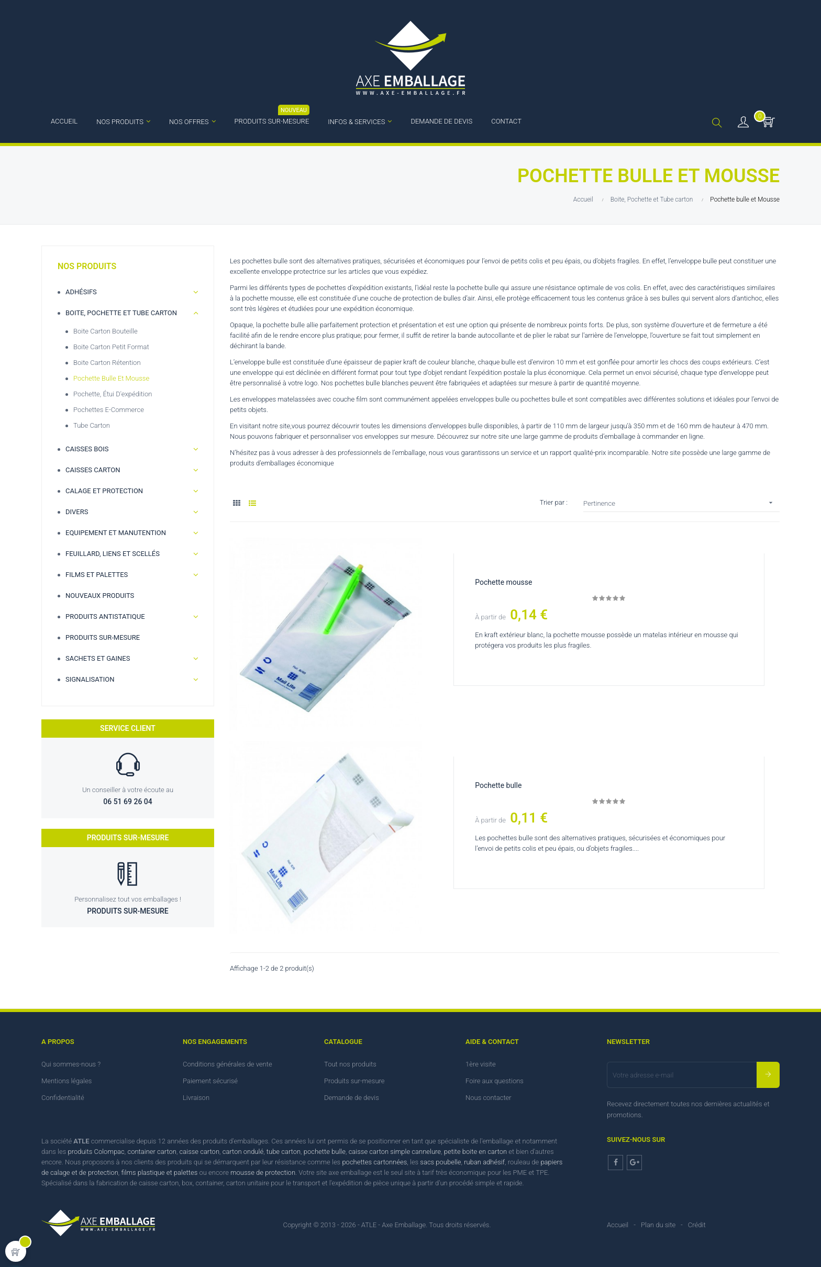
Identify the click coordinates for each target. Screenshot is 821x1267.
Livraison (196, 1097)
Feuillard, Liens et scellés (112, 554)
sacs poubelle (440, 1161)
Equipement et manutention (115, 533)
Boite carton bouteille (105, 331)
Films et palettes (96, 575)
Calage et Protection (104, 491)
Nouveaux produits (99, 595)
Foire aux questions (494, 1080)
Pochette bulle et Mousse (111, 378)
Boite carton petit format (111, 347)
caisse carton (199, 1151)
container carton (151, 1151)
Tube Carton (91, 425)
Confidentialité (62, 1097)
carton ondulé (243, 1151)
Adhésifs (81, 292)
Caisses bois (87, 449)
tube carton (284, 1151)
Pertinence (681, 503)
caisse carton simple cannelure (395, 1151)
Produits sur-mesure (102, 637)
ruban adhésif (484, 1161)
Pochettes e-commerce (108, 410)
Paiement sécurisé (210, 1080)
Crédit (697, 1224)
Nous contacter (488, 1097)
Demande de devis (351, 1097)
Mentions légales (66, 1080)
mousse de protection (262, 1172)
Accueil (617, 1224)
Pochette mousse (503, 582)
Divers (76, 512)
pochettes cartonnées (374, 1161)
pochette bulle (325, 1151)
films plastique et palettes (159, 1172)
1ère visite (480, 1064)
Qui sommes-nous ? (71, 1064)
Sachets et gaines (97, 658)
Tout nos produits (350, 1064)
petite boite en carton (475, 1151)
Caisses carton (92, 470)
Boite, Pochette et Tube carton (121, 313)
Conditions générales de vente (227, 1064)
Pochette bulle (498, 785)
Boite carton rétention (107, 362)
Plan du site (658, 1224)
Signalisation (89, 679)
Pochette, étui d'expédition (112, 394)
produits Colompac (96, 1151)
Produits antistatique (105, 616)
